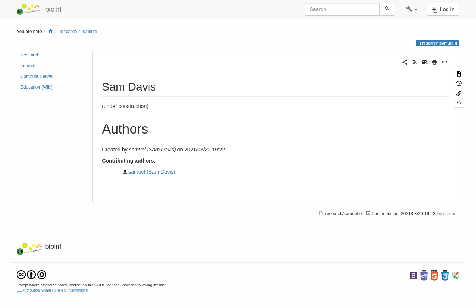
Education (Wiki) (36, 87)
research (68, 31)
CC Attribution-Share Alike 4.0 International (52, 290)
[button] (412, 9)
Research (29, 55)
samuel (90, 31)
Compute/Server (36, 76)
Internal (27, 65)
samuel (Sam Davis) (151, 172)
